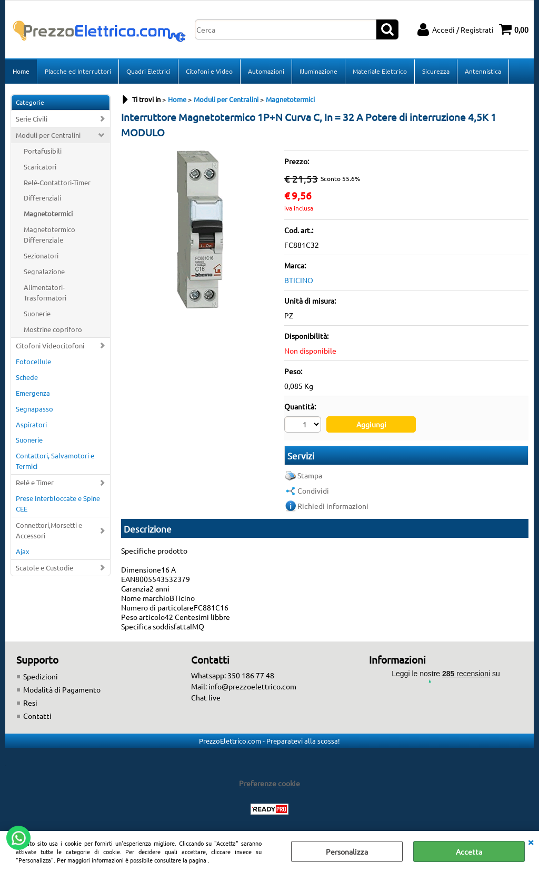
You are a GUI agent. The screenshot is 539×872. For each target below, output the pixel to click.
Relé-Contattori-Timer (57, 182)
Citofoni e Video (209, 71)
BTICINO (298, 280)
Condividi (313, 490)
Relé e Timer (35, 482)
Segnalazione (44, 271)
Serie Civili (31, 118)
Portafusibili (43, 150)
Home (21, 71)
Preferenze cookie (269, 783)
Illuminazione (318, 71)
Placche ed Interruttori (78, 71)
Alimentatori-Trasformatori (45, 292)
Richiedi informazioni (332, 505)
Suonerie (37, 313)
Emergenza (33, 392)
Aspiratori (31, 424)
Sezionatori (41, 255)
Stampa (309, 475)
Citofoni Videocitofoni (50, 345)
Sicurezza (436, 71)
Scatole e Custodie (44, 567)
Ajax (22, 551)
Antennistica (483, 71)
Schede (27, 377)
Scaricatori (40, 166)
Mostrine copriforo (53, 329)
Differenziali (42, 197)
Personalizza (347, 851)
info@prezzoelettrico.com (252, 686)
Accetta (469, 851)
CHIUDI (530, 841)
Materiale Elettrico (380, 71)
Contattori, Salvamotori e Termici (55, 460)
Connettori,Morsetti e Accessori (49, 530)
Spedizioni (40, 676)
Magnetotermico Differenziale (49, 234)
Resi (30, 702)
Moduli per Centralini (48, 135)
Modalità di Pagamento (62, 689)
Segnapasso (34, 408)
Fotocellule (33, 361)
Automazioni (266, 71)
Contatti (37, 715)
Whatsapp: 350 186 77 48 (232, 675)
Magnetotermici (48, 213)
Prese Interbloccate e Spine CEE (58, 503)
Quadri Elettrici (148, 71)
